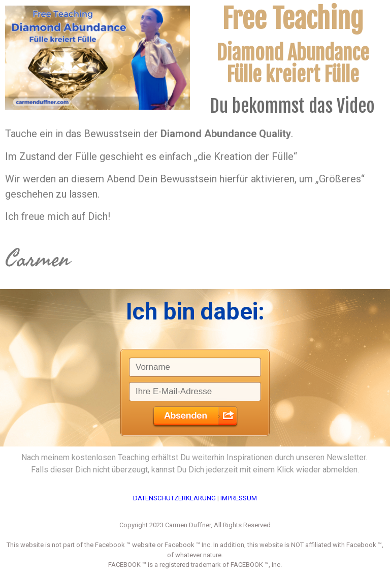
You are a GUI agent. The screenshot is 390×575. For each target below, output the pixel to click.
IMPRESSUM (238, 498)
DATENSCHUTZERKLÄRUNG (174, 498)
